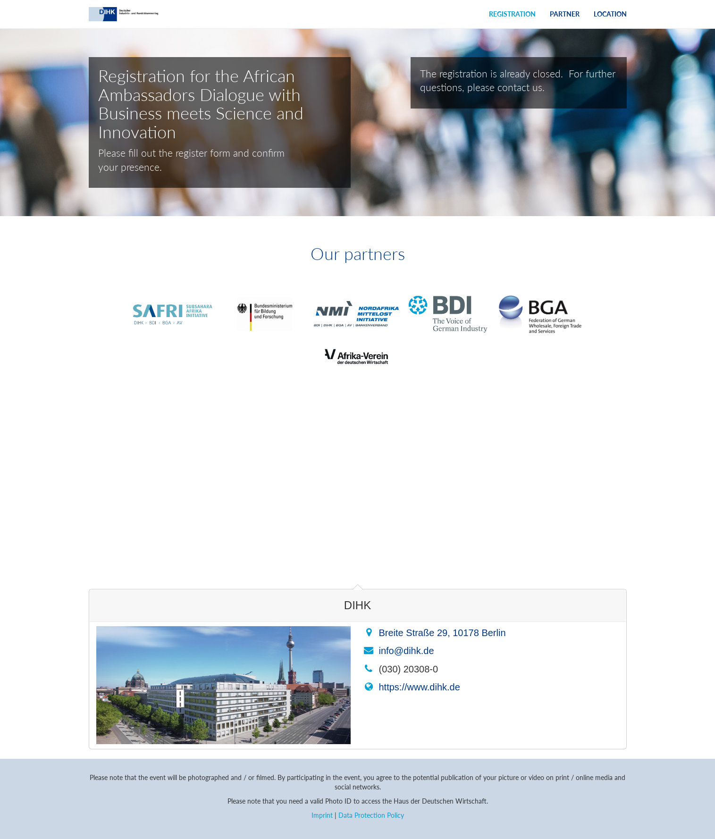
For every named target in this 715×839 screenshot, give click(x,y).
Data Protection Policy (371, 815)
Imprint (322, 815)
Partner (565, 14)
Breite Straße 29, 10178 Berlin (442, 633)
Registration (512, 14)
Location (610, 14)
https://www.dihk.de (419, 687)
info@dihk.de (406, 651)
